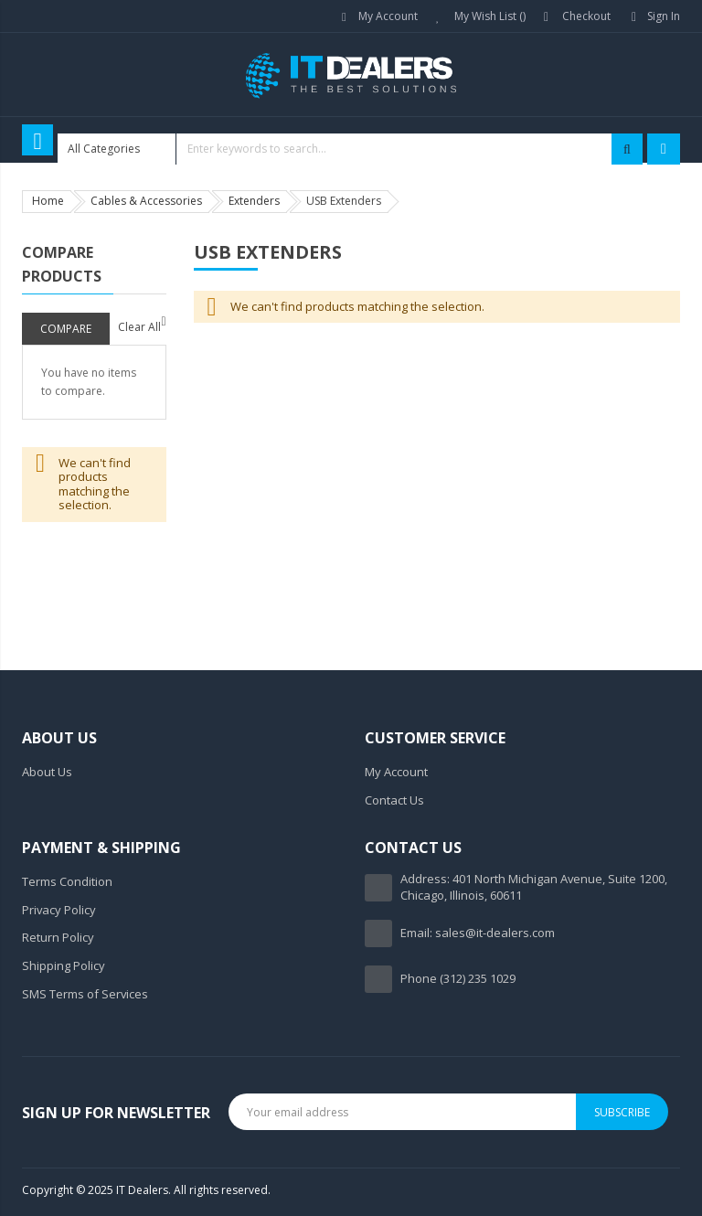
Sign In (663, 16)
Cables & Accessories (146, 200)
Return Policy (58, 937)
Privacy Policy (59, 909)
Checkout (586, 16)
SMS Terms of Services (85, 994)
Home (48, 200)
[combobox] (350, 149)
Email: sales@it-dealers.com (477, 932)
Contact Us (394, 800)
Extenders (254, 200)
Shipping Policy (63, 965)
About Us (47, 771)
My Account (388, 16)
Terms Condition (67, 881)
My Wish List (490, 16)
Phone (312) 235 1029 (458, 978)
